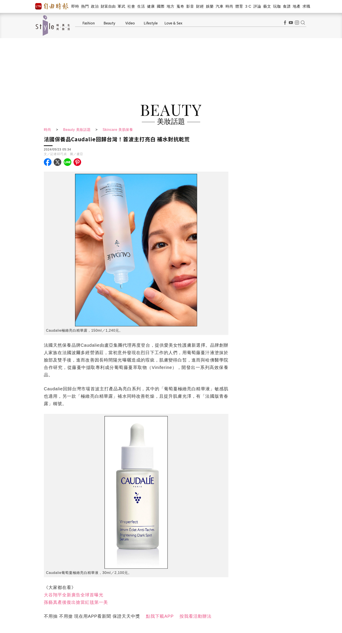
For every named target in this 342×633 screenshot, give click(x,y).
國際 (160, 6)
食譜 (287, 6)
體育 (239, 6)
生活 (141, 6)
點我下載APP (160, 616)
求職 (306, 6)
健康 (151, 6)
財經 (200, 6)
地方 (170, 6)
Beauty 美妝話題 (77, 129)
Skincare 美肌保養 (119, 129)
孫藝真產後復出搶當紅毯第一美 (76, 602)
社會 (131, 6)
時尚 (229, 6)
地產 (296, 6)
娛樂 (210, 6)
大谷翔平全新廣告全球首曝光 (73, 594)
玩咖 (277, 6)
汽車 (219, 6)
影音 (190, 6)
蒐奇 (180, 6)
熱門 (85, 6)
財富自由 (108, 6)
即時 (75, 6)
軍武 (121, 6)
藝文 (267, 6)
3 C (248, 6)
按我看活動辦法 (196, 616)
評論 (257, 6)
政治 (95, 6)
